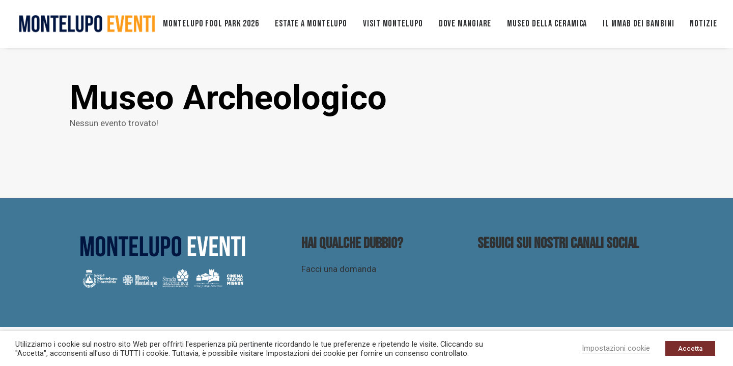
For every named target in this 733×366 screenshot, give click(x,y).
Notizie (703, 23)
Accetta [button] (690, 348)
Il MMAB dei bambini (638, 23)
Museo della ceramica (547, 23)
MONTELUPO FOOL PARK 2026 (211, 23)
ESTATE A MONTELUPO (311, 23)
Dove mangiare (465, 23)
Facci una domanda (338, 269)
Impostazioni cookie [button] (616, 348)
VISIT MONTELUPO (393, 23)
